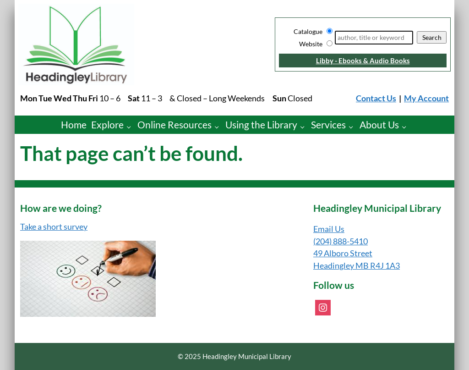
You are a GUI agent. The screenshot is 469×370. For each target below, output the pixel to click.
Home (74, 124)
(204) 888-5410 (340, 241)
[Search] (374, 37)
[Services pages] (353, 127)
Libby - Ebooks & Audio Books (363, 60)
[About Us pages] (406, 127)
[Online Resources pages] (219, 127)
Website (310, 44)
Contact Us (376, 98)
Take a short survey (53, 227)
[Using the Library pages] (305, 127)
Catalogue (308, 31)
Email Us (328, 229)
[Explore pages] (131, 127)
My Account (426, 98)
